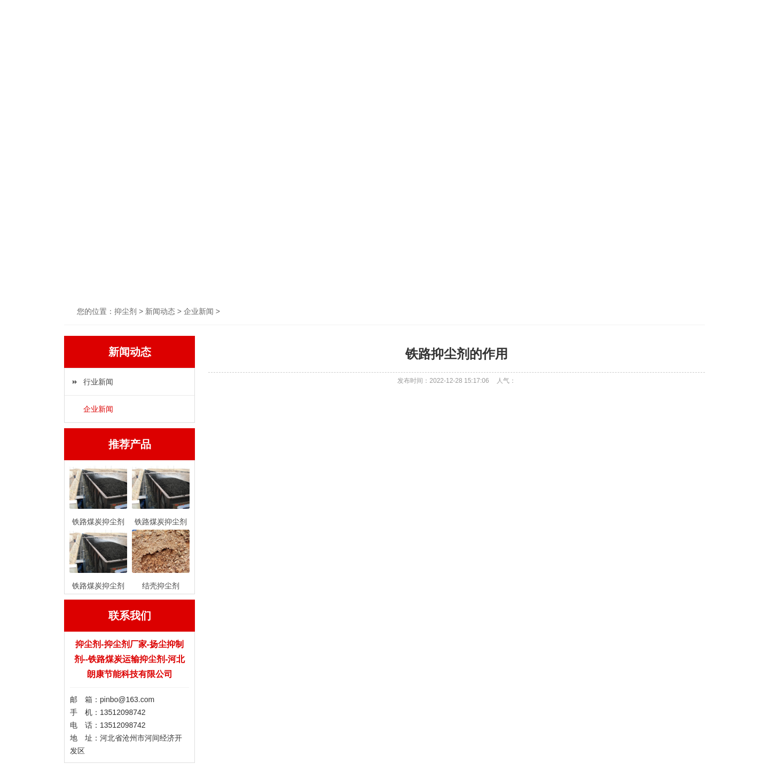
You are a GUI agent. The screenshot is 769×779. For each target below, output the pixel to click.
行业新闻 (98, 381)
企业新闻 (98, 409)
